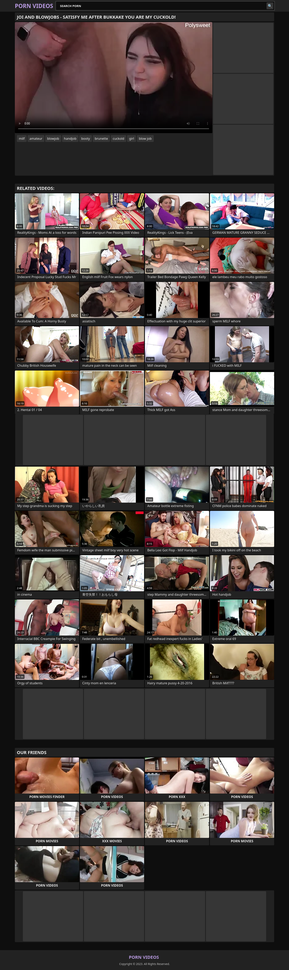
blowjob (53, 138)
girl (131, 138)
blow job (145, 138)
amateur (36, 138)
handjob (70, 138)
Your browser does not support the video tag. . (113, 77)
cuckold (118, 138)
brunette (101, 138)
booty (85, 138)
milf (22, 138)
